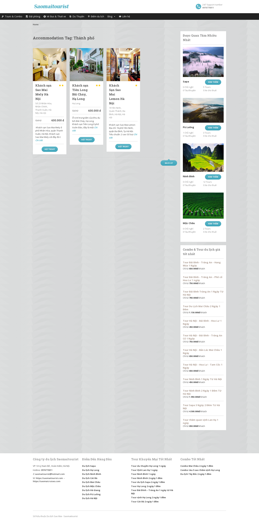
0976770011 (47, 470)
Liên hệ (126, 16)
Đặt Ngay (50, 149)
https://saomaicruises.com (46, 481)
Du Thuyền (78, 16)
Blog (111, 16)
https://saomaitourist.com (49, 478)
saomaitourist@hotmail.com (50, 474)
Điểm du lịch (97, 16)
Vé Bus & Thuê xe (56, 16)
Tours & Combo (13, 16)
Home (35, 24)
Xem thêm (213, 82)
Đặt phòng (34, 16)
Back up (169, 163)
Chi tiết (39, 140)
